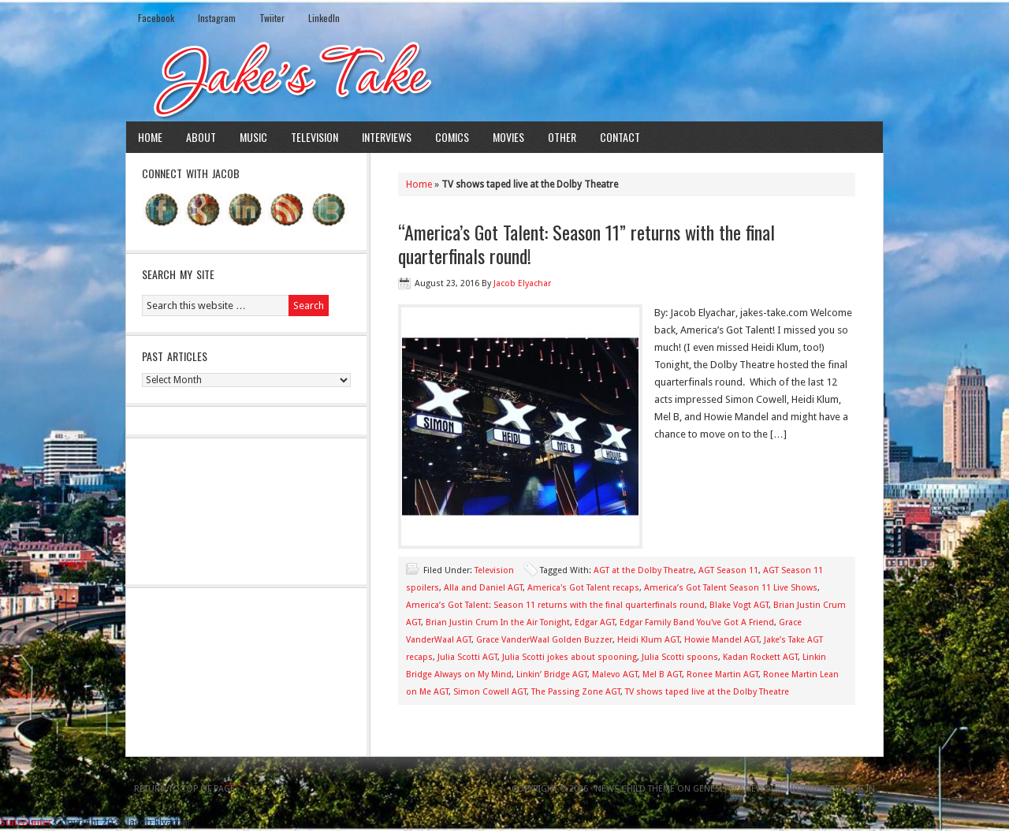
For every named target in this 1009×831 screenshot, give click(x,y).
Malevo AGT (615, 674)
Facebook (156, 17)
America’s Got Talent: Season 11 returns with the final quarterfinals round (555, 605)
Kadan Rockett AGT (760, 657)
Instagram (217, 17)
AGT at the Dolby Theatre (644, 570)
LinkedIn (324, 17)
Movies (508, 137)
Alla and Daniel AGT (483, 588)
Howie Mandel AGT (721, 640)
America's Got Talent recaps (583, 588)
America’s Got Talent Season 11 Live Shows (730, 588)
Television (314, 137)
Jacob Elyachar (522, 283)
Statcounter (26, 822)
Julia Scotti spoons (680, 657)
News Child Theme (635, 789)
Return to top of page (184, 789)
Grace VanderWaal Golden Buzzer (544, 640)
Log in (861, 789)
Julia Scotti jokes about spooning (569, 657)
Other (562, 137)
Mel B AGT (662, 674)
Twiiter (272, 17)
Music (253, 137)
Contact (620, 137)
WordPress (814, 789)
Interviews (386, 137)
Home (150, 137)
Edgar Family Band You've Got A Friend (697, 622)
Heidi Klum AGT (648, 640)
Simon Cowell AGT (490, 692)
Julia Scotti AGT (467, 657)
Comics (452, 137)
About (201, 137)
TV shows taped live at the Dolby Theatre (707, 692)
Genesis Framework (737, 789)
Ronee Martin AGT (722, 674)
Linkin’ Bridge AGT (551, 674)
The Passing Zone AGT (575, 692)
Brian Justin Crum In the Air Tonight (498, 622)
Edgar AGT (595, 622)
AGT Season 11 (728, 570)
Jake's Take (504, 78)
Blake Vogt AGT (739, 605)
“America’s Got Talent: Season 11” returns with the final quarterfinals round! (586, 244)
